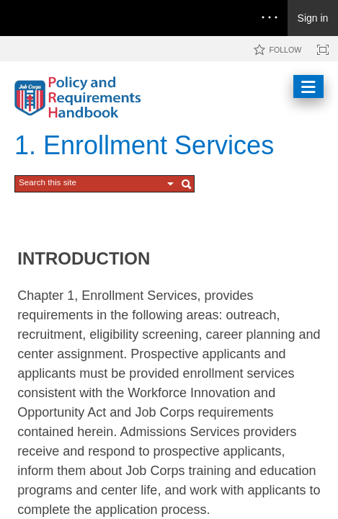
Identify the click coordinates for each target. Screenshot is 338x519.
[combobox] (91, 182)
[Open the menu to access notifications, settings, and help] (270, 18)
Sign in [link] (313, 18)
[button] (171, 184)
